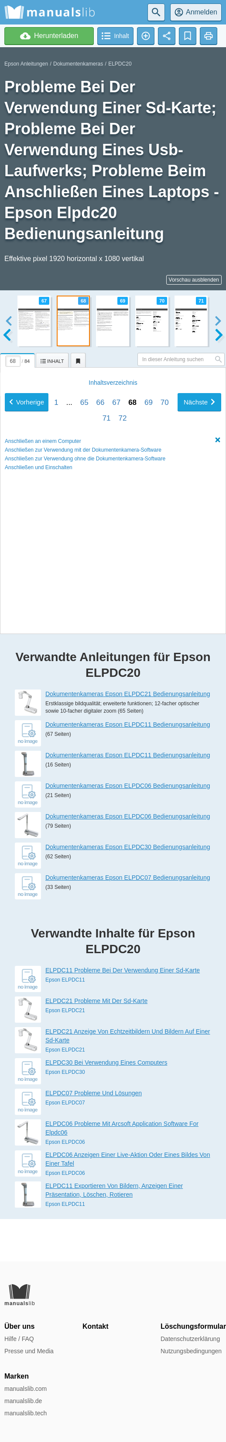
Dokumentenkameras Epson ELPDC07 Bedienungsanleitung (127, 919)
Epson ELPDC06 (65, 1184)
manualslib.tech (25, 1413)
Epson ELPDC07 (65, 1145)
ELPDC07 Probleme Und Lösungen (93, 1135)
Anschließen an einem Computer (43, 595)
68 (132, 556)
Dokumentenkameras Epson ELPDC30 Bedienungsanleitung (127, 888)
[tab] (18, 359)
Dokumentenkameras (78, 64)
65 (84, 556)
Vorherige (26, 555)
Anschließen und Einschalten (38, 621)
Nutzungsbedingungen (191, 1351)
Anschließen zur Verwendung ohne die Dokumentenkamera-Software (85, 612)
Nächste (199, 555)
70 (165, 556)
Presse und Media (29, 1351)
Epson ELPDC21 (65, 1052)
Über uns (19, 1326)
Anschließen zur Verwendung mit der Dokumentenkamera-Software (83, 603)
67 (116, 556)
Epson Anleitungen (26, 64)
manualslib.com (25, 1388)
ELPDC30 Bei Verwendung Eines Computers (106, 1104)
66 (100, 556)
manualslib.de (23, 1400)
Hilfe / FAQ (19, 1338)
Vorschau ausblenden (194, 280)
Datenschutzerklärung (190, 1338)
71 (107, 572)
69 (148, 556)
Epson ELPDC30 (65, 1114)
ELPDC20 (119, 64)
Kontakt (95, 1326)
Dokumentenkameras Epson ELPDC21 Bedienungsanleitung (127, 735)
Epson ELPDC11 (65, 1022)
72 (122, 572)
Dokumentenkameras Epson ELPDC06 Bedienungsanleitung (127, 827)
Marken (16, 1376)
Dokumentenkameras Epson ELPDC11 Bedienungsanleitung (127, 766)
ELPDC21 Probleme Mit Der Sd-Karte (96, 1042)
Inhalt (113, 536)
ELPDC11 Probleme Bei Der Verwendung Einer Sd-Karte (122, 1012)
